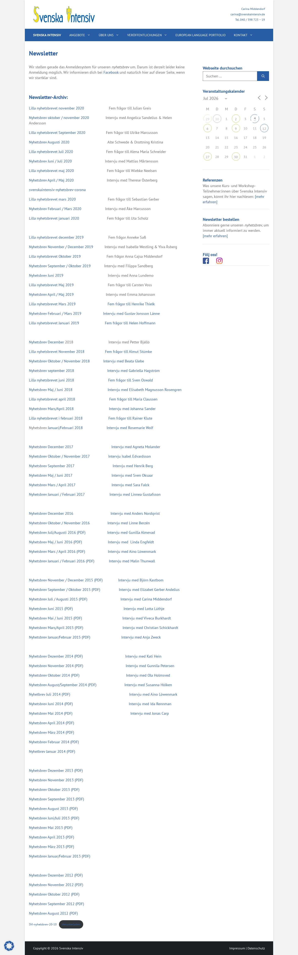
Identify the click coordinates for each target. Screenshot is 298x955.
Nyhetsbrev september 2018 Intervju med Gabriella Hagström (94, 370)
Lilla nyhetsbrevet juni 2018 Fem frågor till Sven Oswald (91, 380)
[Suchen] (263, 76)
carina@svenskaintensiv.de (248, 14)
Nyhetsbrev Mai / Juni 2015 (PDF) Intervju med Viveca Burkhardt (100, 618)
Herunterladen (71, 924)
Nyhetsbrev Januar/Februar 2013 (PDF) (59, 856)
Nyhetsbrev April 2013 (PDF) (51, 837)
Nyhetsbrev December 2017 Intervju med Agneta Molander (94, 446)
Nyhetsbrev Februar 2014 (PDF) (54, 742)
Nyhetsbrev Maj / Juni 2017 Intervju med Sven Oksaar (91, 475)
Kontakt (245, 35)
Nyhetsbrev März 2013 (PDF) (51, 846)
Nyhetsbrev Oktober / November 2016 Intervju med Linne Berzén (89, 523)
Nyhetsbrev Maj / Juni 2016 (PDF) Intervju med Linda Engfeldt (91, 542)
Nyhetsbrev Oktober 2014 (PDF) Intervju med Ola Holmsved (99, 675)
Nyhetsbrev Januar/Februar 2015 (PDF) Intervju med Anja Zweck (95, 637)
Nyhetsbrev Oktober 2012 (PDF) (54, 894)
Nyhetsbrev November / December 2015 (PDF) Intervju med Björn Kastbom (96, 580)
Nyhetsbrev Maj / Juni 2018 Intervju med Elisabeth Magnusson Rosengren (106, 389)
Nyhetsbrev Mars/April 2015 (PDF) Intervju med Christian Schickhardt (103, 627)
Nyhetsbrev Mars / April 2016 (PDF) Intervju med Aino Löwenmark (92, 551)
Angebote (82, 35)
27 (207, 157)
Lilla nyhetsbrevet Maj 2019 (52, 285)
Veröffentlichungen (149, 35)
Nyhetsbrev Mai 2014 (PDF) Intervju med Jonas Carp (99, 713)
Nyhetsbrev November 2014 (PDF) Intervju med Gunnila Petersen (101, 665)
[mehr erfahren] (215, 235)
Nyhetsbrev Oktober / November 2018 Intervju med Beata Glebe (87, 361)
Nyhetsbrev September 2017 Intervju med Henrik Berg (91, 465)
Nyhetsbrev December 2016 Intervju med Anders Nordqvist (94, 513)
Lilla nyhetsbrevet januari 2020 (54, 218)
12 (264, 128)
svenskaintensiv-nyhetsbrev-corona (57, 189)
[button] (9, 946)
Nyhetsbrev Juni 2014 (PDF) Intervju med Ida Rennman (100, 703)
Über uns (111, 35)
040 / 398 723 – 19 (252, 20)
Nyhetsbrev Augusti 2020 (52, 142)
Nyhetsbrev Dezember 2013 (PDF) (56, 770)
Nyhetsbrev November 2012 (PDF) (56, 884)
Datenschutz (256, 948)
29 (207, 119)
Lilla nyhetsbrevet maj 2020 (52, 170)
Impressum (237, 948)
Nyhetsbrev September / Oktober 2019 (60, 265)
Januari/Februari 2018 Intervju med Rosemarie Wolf (100, 427)
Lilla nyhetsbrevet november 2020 (57, 108)
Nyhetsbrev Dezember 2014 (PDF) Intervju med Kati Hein (95, 656)
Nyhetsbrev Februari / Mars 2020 (55, 208)
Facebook (111, 72)
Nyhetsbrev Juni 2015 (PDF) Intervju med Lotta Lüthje (96, 608)
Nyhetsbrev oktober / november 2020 (59, 117)
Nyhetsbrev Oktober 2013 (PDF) (54, 789)
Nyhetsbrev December (46, 342)
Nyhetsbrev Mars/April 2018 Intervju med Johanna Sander (92, 408)
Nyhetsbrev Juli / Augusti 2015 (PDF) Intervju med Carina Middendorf (100, 599)
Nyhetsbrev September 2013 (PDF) (56, 799)
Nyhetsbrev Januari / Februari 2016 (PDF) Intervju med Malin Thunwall (92, 561)
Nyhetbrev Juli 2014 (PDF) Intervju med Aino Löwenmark (103, 694)
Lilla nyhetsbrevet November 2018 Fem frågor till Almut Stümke (90, 351)
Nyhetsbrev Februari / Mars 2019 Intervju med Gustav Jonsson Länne (95, 313)
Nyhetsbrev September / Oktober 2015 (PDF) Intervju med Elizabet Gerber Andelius (104, 589)
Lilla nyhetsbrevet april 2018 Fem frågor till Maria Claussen (93, 399)
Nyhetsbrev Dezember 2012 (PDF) (56, 875)
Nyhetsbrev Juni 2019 (48, 275)
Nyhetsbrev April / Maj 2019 (51, 294)
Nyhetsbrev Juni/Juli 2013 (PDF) (54, 818)
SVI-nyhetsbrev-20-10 (43, 924)
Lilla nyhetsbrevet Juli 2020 (51, 151)
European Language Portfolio (200, 35)
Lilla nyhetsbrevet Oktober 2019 (55, 256)
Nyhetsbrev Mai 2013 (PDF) (50, 827)
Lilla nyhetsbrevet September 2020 (57, 132)
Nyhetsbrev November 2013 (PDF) (56, 780)
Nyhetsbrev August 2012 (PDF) (53, 913)
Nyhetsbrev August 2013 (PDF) (53, 808)
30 (217, 119)
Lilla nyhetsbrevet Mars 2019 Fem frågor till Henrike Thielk (92, 304)
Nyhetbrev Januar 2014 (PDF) (52, 751)
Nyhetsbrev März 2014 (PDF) (51, 732)
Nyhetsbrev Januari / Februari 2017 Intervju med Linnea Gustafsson (95, 494)
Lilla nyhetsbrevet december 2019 (56, 237)
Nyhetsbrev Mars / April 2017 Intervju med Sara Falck (89, 484)
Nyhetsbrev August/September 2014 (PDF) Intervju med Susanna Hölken (100, 684)
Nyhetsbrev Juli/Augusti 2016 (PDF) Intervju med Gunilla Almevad (92, 532)
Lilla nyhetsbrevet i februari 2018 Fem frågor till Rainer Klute (90, 418)
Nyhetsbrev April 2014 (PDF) (51, 722)
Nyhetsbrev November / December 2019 (61, 246)
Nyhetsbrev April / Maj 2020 (51, 180)
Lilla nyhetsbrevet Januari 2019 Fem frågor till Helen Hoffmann (92, 323)
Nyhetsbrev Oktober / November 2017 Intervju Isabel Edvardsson (90, 456)
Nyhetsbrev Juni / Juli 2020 (51, 161)
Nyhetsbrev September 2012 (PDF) (56, 903)
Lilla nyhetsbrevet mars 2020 (52, 199)
